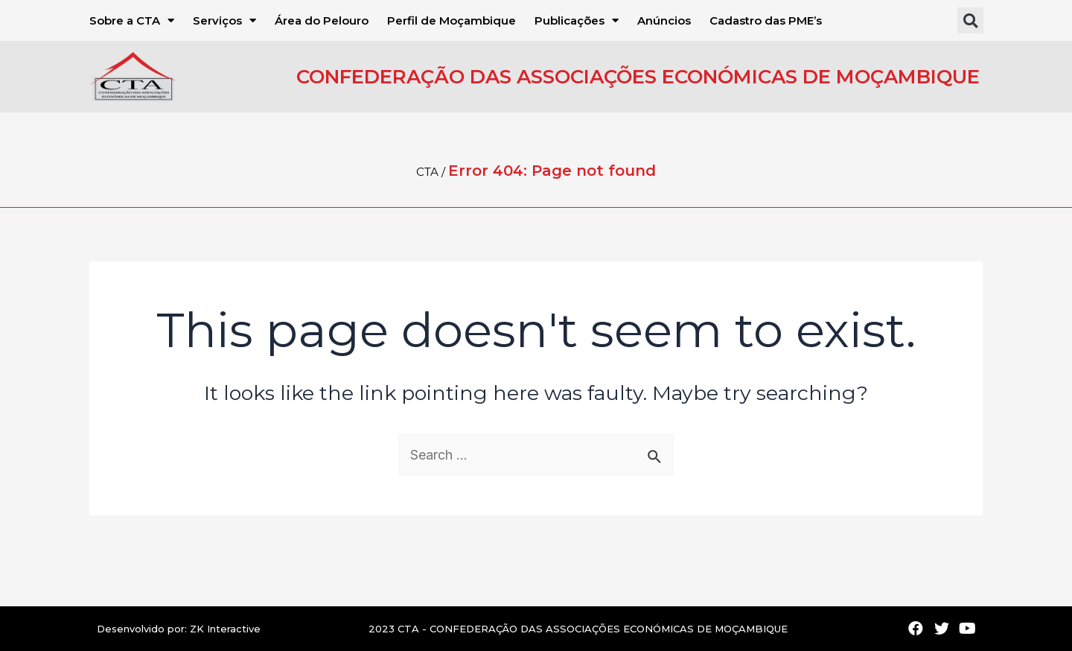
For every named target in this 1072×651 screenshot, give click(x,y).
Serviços (224, 20)
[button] (970, 20)
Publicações (577, 20)
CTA (427, 172)
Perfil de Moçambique (451, 20)
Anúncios (664, 20)
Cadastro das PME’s (765, 20)
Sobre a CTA (131, 20)
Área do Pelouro (321, 20)
